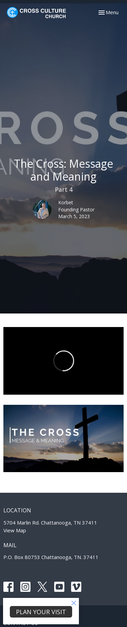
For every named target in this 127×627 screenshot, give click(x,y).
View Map (14, 530)
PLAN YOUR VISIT (41, 612)
